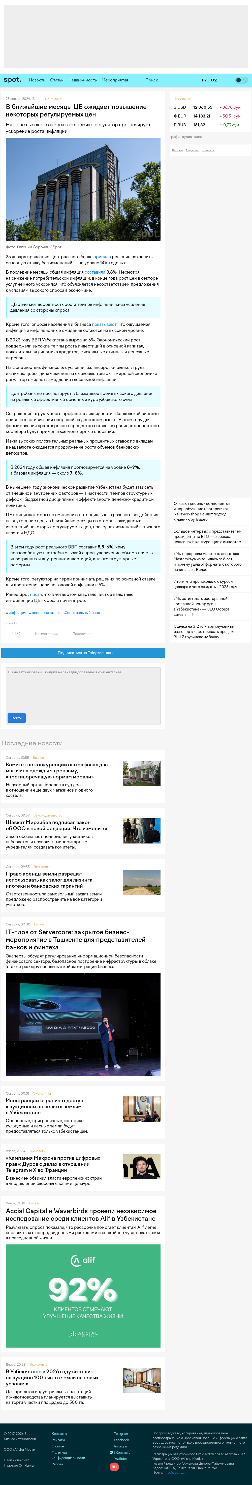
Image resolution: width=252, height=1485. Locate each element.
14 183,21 (201, 116)
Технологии (38, 1151)
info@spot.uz (174, 1472)
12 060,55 (202, 107)
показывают (104, 324)
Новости (37, 80)
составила (95, 272)
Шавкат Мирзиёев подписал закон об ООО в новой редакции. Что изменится (57, 825)
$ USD (180, 107)
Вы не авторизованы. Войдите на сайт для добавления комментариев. (83, 689)
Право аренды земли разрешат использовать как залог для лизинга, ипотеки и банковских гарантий (50, 880)
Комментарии (43, 634)
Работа (57, 1464)
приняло (102, 256)
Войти (17, 718)
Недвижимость (82, 80)
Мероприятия (115, 80)
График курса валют (188, 137)
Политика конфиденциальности (68, 1455)
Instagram (120, 1446)
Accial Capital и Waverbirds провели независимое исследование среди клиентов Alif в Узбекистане (81, 1214)
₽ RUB (180, 125)
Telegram (119, 1434)
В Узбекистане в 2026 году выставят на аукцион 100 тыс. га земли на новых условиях (52, 1377)
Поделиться (79, 634)
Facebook (119, 1440)
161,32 (199, 125)
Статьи (57, 80)
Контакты (208, 150)
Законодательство (48, 815)
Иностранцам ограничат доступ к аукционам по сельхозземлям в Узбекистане (44, 1106)
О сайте (58, 1446)
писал (36, 594)
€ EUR (180, 116)
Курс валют (183, 98)
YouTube (118, 1459)
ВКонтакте (120, 1452)
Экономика (42, 867)
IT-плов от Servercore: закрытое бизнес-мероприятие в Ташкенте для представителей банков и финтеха (76, 939)
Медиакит (192, 150)
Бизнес (38, 758)
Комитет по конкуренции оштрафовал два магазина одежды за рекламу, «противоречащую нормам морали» (57, 771)
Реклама (177, 150)
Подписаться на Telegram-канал (83, 653)
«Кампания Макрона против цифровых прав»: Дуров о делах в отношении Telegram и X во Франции (53, 1164)
